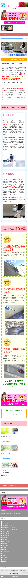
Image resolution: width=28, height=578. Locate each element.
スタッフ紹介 (5, 557)
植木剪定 (4, 547)
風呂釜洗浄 (4, 537)
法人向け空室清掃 (6, 541)
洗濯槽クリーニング (6, 539)
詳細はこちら (6, 441)
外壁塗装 (4, 549)
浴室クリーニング (6, 533)
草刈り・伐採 (5, 545)
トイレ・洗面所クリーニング (8, 535)
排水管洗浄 (4, 543)
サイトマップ (5, 559)
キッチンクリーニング (6, 531)
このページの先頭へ (15, 576)
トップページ (5, 521)
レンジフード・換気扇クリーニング (9, 529)
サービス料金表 (5, 551)
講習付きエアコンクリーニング (8, 527)
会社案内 (4, 555)
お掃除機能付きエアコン (7, 525)
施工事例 (4, 561)
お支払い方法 (5, 553)
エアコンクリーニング (6, 523)
